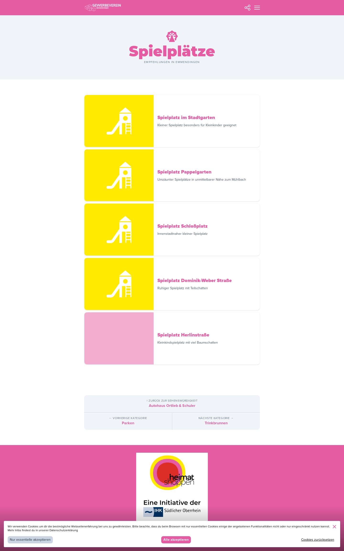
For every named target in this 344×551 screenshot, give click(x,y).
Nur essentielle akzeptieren (30, 540)
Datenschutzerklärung (63, 530)
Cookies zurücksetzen (317, 540)
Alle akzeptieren (176, 540)
